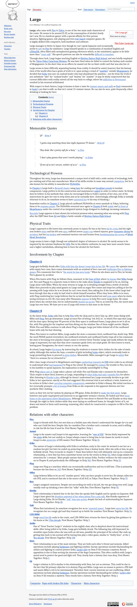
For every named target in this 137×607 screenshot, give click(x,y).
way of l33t (98, 434)
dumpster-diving (122, 231)
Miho (63, 216)
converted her (80, 199)
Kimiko (97, 281)
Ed (55, 216)
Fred (118, 86)
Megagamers (123, 71)
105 (90, 469)
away (114, 296)
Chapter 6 (36, 261)
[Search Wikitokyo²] (121, 9)
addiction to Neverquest (114, 79)
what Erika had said (96, 374)
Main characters (92, 583)
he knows (111, 279)
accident (34, 234)
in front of (123, 206)
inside (111, 206)
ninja (39, 437)
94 (130, 511)
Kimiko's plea (52, 377)
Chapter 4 (37, 188)
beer (78, 188)
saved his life (45, 517)
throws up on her (86, 301)
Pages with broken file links (55, 583)
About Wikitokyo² (35, 604)
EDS (106, 362)
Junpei (33, 431)
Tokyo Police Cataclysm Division (51, 61)
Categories (35, 583)
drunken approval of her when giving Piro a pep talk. (80, 496)
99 (126, 478)
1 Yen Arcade (55, 520)
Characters (76, 583)
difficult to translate (104, 54)
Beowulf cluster (62, 188)
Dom (32, 540)
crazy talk (45, 54)
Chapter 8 (97, 206)
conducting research (91, 362)
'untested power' (96, 508)
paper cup (88, 231)
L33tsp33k (34, 51)
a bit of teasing (60, 386)
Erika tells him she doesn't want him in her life (82, 266)
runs (109, 296)
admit (121, 355)
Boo (32, 481)
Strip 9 (48, 135)
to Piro (81, 150)
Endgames (64, 546)
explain (102, 365)
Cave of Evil (94, 279)
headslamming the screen (112, 234)
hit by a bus (112, 228)
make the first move (110, 392)
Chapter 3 (54, 203)
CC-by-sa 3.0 (52, 599)
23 (120, 460)
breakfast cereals (104, 188)
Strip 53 (100, 143)
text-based (80, 39)
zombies (104, 71)
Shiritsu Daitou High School (94, 58)
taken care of (46, 371)
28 (61, 502)
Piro (54, 30)
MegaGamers (36, 209)
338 (73, 537)
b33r (68, 244)
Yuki (32, 505)
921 (108, 454)
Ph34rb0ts (75, 184)
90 (117, 487)
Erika (44, 73)
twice (44, 231)
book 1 (35, 89)
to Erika (89, 157)
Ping (127, 213)
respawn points (47, 206)
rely (40, 48)
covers (112, 266)
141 (58, 469)
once (65, 231)
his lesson (57, 349)
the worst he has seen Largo (76, 272)
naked (97, 191)
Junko (95, 352)
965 (89, 460)
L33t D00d (35, 514)
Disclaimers (48, 604)
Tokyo (61, 30)
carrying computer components (69, 383)
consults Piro (113, 374)
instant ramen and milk (101, 86)
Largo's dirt (82, 549)
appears (85, 299)
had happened (56, 365)
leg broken (51, 234)
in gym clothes (70, 355)
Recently (34, 213)
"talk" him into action (76, 499)
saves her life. (122, 508)
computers (119, 181)
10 (98, 440)
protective (51, 440)
